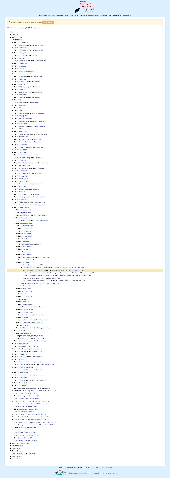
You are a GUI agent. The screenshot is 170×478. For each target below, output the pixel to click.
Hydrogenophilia (24, 325)
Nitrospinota (22, 186)
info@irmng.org (108, 467)
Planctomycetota (40, 197)
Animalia (19, 34)
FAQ (110, 15)
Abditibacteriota (23, 42)
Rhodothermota (41, 341)
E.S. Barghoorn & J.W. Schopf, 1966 (32, 404)
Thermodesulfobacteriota (47, 364)
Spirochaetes (22, 351)
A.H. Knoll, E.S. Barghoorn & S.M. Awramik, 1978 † (37, 422)
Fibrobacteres (23, 147)
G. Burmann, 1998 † (29, 396)
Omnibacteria (22, 194)
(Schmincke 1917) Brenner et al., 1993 (77, 273)
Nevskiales (25, 294)
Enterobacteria (24, 220)
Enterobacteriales (27, 257)
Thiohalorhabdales (27, 312)
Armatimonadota (41, 61)
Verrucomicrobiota (41, 380)
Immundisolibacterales (28, 260)
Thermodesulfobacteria (25, 364)
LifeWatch (115, 15)
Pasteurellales (26, 301)
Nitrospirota (35, 189)
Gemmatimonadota (43, 163)
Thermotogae (22, 375)
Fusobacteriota (38, 158)
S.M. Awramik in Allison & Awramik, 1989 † (36, 425)
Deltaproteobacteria (41, 215)
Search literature (64, 15)
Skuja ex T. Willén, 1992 (29, 430)
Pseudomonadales (27, 304)
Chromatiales (26, 252)
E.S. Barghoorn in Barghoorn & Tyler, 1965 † (34, 401)
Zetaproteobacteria (25, 333)
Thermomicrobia (23, 370)
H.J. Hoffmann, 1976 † (28, 435)
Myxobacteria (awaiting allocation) (27, 388)
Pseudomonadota (40, 205)
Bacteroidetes (23, 76)
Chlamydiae (22, 97)
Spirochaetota (38, 349)
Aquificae (21, 55)
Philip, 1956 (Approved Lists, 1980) (71, 281)
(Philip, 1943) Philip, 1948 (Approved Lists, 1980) (67, 270)
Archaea (19, 37)
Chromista (20, 446)
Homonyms (83, 15)
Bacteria (19, 40)
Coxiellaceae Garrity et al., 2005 (34, 265)
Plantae (19, 451)
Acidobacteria (23, 45)
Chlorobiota (34, 102)
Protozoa (32, 453)
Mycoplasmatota (23, 181)
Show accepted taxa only (15, 28)
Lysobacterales (26, 288)
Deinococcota (23, 131)
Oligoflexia (23, 330)
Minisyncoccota (23, 178)
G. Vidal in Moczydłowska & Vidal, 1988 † (32, 414)
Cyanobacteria (23, 121)
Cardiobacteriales (27, 246)
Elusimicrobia (22, 142)
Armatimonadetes (24, 61)
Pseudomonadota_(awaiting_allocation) (31, 336)
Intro (40, 15)
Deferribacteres (23, 126)
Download (123, 15)
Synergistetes (23, 356)
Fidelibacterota (23, 152)
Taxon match (74, 15)
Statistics (90, 15)
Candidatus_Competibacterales (31, 244)
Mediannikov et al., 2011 (38, 281)
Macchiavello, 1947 (35, 270)
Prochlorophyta (23, 202)
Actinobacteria (23, 50)
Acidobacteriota (38, 45)
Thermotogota (38, 375)
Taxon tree (54, 15)
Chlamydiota (37, 97)
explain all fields (47, 22)
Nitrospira (21, 189)
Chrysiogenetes (23, 113)
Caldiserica (22, 87)
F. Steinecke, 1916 (27, 427)
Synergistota (38, 356)
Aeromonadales (26, 233)
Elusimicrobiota (38, 142)
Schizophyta (22, 346)
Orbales (24, 299)
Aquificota (34, 55)
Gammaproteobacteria (42, 220)
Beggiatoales (25, 241)
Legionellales (26, 262)
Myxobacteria (22, 184)
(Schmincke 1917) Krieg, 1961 (75, 275)
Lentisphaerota (39, 173)
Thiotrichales (25, 315)
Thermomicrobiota (24, 372)
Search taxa (46, 15)
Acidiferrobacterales (27, 228)
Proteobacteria (38, 184)
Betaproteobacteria (25, 213)
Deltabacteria (23, 215)
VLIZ (83, 467)
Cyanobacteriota (39, 121)
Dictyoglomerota (23, 136)
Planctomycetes (23, 197)
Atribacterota (22, 66)
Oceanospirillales (27, 296)
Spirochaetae (22, 349)
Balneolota (37, 81)
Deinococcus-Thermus (25, 134)
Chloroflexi (22, 108)
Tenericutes (22, 362)
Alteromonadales (27, 236)
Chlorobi (21, 102)
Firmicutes (22, 155)
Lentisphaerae (23, 173)
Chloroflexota (36, 108)
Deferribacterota (40, 126)
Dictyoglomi (22, 139)
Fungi (19, 448)
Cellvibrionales (26, 249)
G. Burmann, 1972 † (28, 409)
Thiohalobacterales (27, 309)
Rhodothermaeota (24, 341)
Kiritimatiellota (40, 168)
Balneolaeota (22, 81)
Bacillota (21, 68)
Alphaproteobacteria (25, 210)
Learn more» (112, 473)
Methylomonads (24, 328)
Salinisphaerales (27, 307)
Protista (19, 453)
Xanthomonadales (27, 320)
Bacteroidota (38, 76)
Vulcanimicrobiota (24, 385)
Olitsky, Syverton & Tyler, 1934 (32, 338)
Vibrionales (25, 317)
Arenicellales (25, 239)
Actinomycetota (38, 50)
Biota (23, 443)
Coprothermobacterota (25, 118)
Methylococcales (27, 291)
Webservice (98, 15)
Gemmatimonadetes (24, 163)
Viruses (19, 459)
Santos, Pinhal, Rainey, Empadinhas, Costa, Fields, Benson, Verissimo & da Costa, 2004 (55, 267)
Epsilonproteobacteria (26, 223)
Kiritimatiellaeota (23, 168)
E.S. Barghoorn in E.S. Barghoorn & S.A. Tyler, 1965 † (37, 391)
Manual (105, 15)
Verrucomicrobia (23, 380)
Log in (129, 15)
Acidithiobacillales (27, 231)
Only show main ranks (32, 28)
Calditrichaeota (23, 92)
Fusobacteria (22, 158)
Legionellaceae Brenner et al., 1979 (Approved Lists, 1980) (42, 283)
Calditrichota (38, 92)
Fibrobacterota (38, 147)
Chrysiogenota (39, 113)
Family (22, 265)
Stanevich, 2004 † (26, 438)
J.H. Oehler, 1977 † (27, 393)
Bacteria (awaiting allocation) (27, 71)
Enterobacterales (27, 254)
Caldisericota (36, 87)
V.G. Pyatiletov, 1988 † (28, 406)
